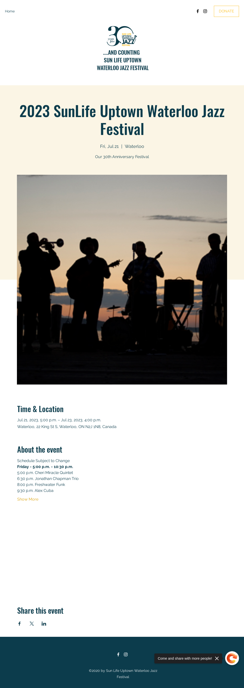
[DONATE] (226, 11)
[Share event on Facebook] (19, 624)
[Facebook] (197, 11)
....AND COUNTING (122, 52)
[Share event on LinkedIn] (44, 624)
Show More (27, 499)
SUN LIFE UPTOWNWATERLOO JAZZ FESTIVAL (123, 64)
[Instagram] (205, 11)
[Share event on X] (31, 624)
